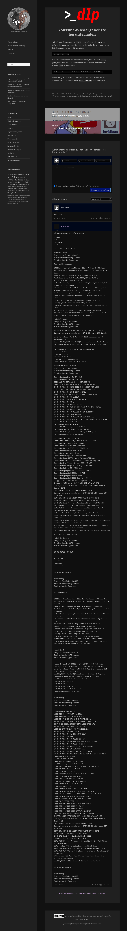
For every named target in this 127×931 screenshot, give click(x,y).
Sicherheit (10, 203)
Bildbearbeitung (12, 121)
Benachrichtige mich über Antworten (69, 186)
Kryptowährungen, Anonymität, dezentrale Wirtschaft (18, 80)
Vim (23, 188)
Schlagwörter (13, 170)
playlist (87, 94)
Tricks (9, 153)
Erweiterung (19, 182)
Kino (9, 128)
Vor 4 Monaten (59, 218)
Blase (19, 184)
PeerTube (93, 94)
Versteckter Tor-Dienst (93, 924)
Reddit (9, 186)
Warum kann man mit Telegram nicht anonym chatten (18, 86)
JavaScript (11, 182)
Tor (17, 184)
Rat (16, 180)
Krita (13, 191)
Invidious (19, 186)
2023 (62, 94)
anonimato (15, 199)
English (82, 96)
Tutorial (15, 203)
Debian (21, 180)
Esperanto (88, 96)
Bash (9, 118)
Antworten (106, 218)
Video (17, 191)
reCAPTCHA (11, 195)
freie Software (13, 177)
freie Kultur (11, 184)
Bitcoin (24, 199)
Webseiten (10, 188)
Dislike (96, 218)
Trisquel (10, 197)
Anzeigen (24, 186)
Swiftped (65, 226)
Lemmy (13, 186)
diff (25, 182)
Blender (9, 191)
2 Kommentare (60, 96)
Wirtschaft (10, 199)
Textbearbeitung (13, 150)
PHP (26, 188)
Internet (15, 197)
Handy (22, 201)
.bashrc (18, 193)
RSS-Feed (83, 893)
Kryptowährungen (13, 132)
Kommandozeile (25, 195)
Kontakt (10, 49)
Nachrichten (11, 139)
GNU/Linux (11, 125)
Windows (17, 195)
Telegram (20, 199)
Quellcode (92, 893)
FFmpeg (9, 193)
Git (27, 182)
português (102, 96)
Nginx (16, 188)
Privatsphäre (11, 146)
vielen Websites (85, 80)
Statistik (18, 201)
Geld (22, 197)
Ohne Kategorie (12, 142)
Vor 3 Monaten (59, 885)
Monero (25, 197)
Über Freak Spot (12, 42)
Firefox (26, 180)
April (58, 94)
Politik (14, 193)
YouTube (11, 180)
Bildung (26, 201)
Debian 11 (26, 191)
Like (92, 218)
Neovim (20, 188)
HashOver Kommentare (68, 893)
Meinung (10, 135)
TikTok (21, 191)
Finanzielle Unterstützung (16, 46)
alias (22, 193)
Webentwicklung (13, 160)
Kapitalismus (25, 184)
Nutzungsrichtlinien (78, 924)
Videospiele (11, 157)
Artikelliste (11, 53)
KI (17, 203)
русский (109, 96)
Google (23, 177)
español (95, 96)
